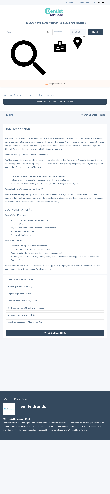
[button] (9, 115)
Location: (12, 322)
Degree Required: (15, 293)
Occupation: (13, 279)
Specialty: (12, 286)
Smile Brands (33, 406)
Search (95, 32)
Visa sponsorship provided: (20, 315)
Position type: (14, 300)
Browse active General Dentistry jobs (55, 101)
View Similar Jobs (55, 333)
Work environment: (16, 308)
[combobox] (59, 32)
